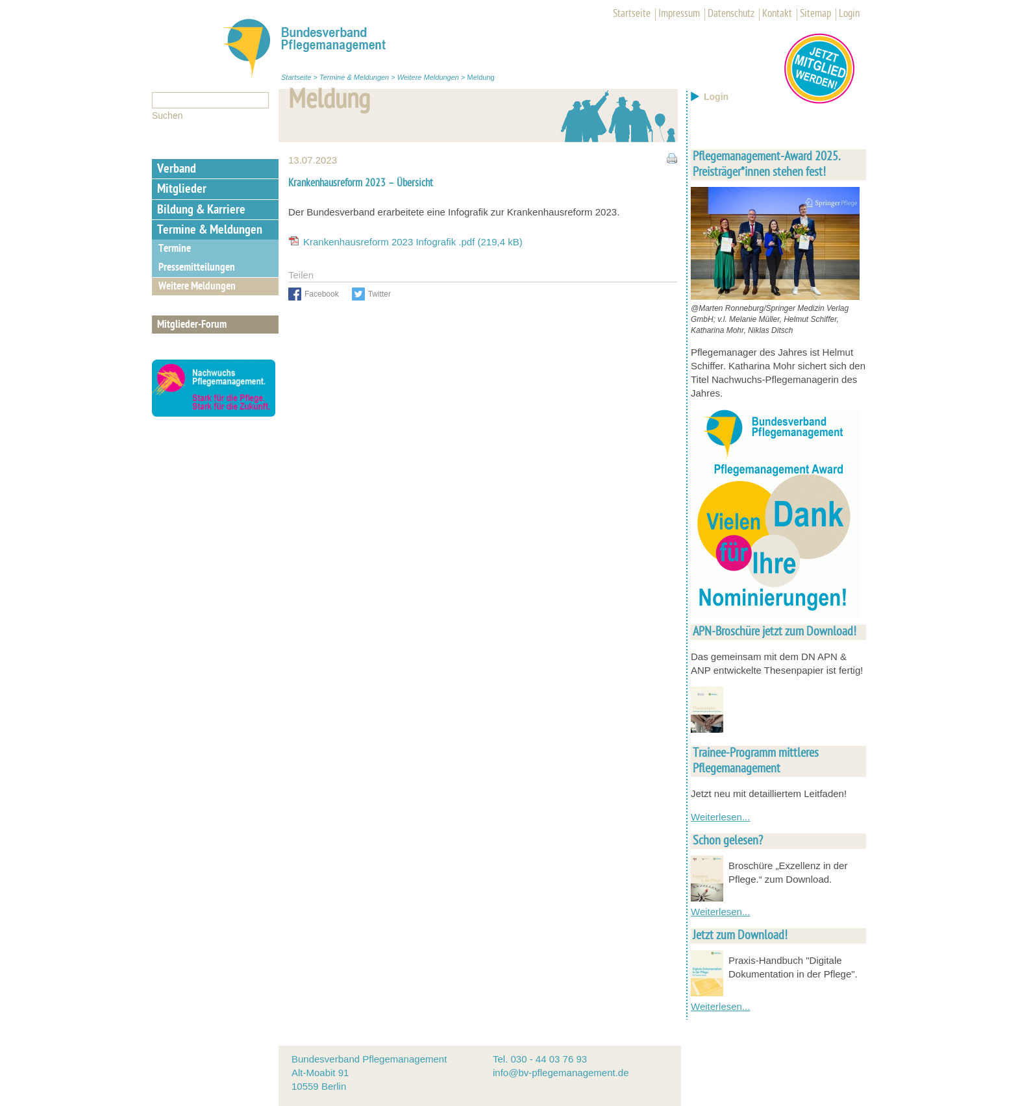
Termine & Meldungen (354, 77)
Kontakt (777, 14)
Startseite (632, 14)
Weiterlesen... (720, 816)
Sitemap (815, 14)
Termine (174, 249)
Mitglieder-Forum (192, 325)
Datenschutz (731, 14)
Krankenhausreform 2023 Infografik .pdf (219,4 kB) (413, 241)
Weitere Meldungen (428, 77)
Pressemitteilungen (196, 268)
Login (849, 14)
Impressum (679, 14)
